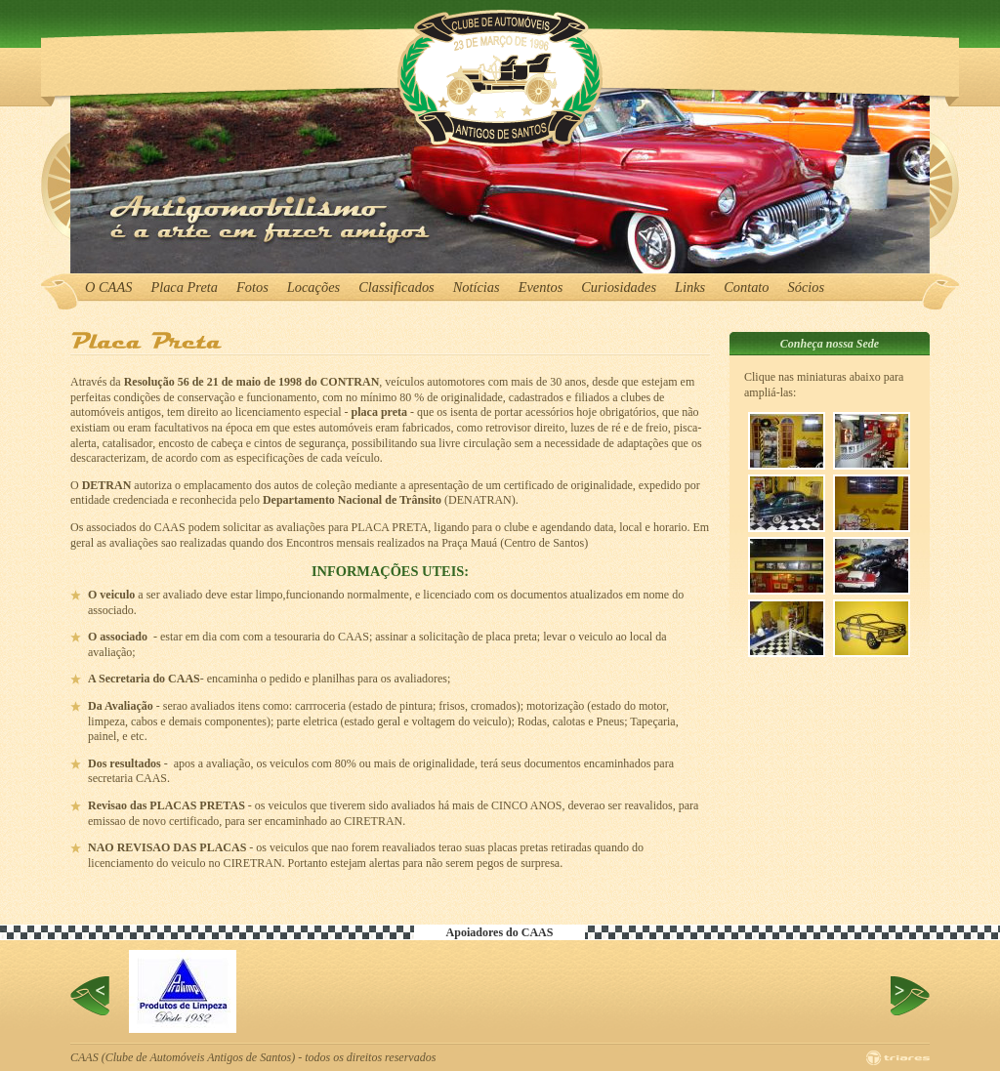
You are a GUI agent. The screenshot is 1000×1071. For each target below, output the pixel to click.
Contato (746, 287)
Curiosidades (618, 287)
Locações (313, 287)
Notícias (476, 287)
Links (690, 287)
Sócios (806, 287)
